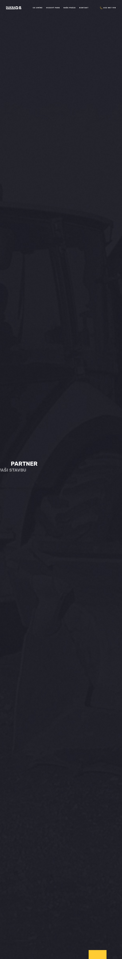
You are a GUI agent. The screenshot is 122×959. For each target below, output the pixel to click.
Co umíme (38, 8)
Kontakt (84, 8)
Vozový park (53, 8)
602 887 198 (108, 8)
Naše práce (70, 8)
